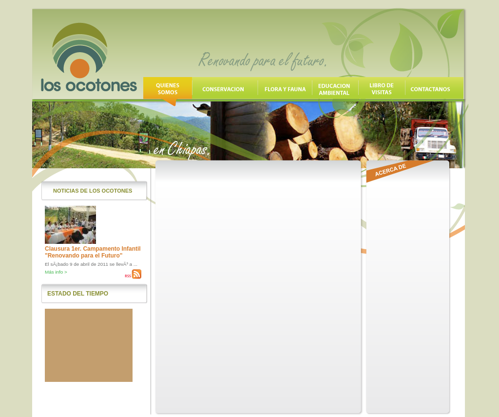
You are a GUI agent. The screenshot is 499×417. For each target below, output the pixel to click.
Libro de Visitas (381, 91)
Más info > (56, 272)
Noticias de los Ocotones (92, 191)
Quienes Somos (167, 91)
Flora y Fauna (285, 91)
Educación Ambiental (335, 91)
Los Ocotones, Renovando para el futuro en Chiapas (89, 57)
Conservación (225, 91)
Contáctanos (434, 91)
